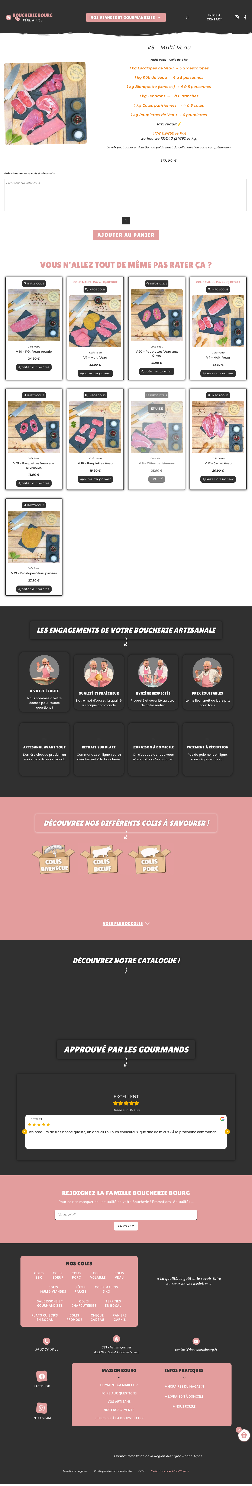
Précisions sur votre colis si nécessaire (29, 173)
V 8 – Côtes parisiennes (157, 463)
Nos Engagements (119, 1412)
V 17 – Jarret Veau (218, 463)
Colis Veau (34, 346)
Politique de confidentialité (113, 1473)
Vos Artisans (119, 1403)
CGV (141, 1473)
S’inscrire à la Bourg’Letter (119, 1420)
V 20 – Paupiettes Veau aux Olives (157, 354)
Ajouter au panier (126, 235)
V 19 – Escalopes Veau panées (34, 573)
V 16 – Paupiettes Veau (95, 463)
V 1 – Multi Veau (218, 357)
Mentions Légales (75, 1473)
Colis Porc (76, 1277)
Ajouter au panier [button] (33, 367)
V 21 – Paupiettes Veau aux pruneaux (34, 465)
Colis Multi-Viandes (53, 1291)
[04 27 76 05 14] (46, 1343)
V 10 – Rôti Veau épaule (34, 351)
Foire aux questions (119, 1395)
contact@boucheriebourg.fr (196, 1351)
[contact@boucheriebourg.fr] (196, 1343)
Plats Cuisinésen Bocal (45, 1319)
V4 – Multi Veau (95, 357)
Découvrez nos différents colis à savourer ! (126, 825)
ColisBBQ (39, 1277)
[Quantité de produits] (126, 220)
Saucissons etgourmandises (50, 1305)
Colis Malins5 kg (106, 1291)
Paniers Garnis (120, 1319)
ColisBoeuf (57, 1277)
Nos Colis (79, 1265)
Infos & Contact (214, 17)
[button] (24, 1133)
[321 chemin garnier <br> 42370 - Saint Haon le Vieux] (116, 1340)
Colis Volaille (98, 1277)
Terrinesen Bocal (113, 1305)
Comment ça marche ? (119, 1387)
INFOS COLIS (34, 283)
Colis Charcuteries (83, 1305)
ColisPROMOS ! (74, 1319)
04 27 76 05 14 (46, 1351)
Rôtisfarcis (80, 1291)
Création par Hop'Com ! (170, 1473)
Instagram (42, 1420)
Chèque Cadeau (97, 1319)
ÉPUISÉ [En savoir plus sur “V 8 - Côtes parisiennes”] (157, 479)
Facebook (42, 1388)
